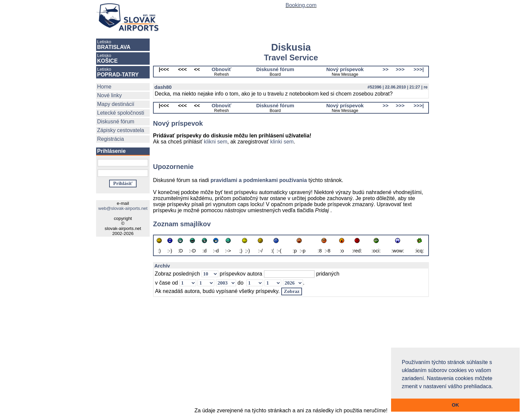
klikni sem (215, 141)
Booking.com (301, 5)
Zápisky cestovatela (120, 130)
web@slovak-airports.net (123, 208)
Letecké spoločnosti (120, 113)
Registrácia (110, 139)
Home (104, 87)
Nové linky (109, 95)
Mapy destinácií (115, 104)
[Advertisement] (291, 355)
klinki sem (282, 141)
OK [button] (455, 405)
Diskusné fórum (115, 121)
